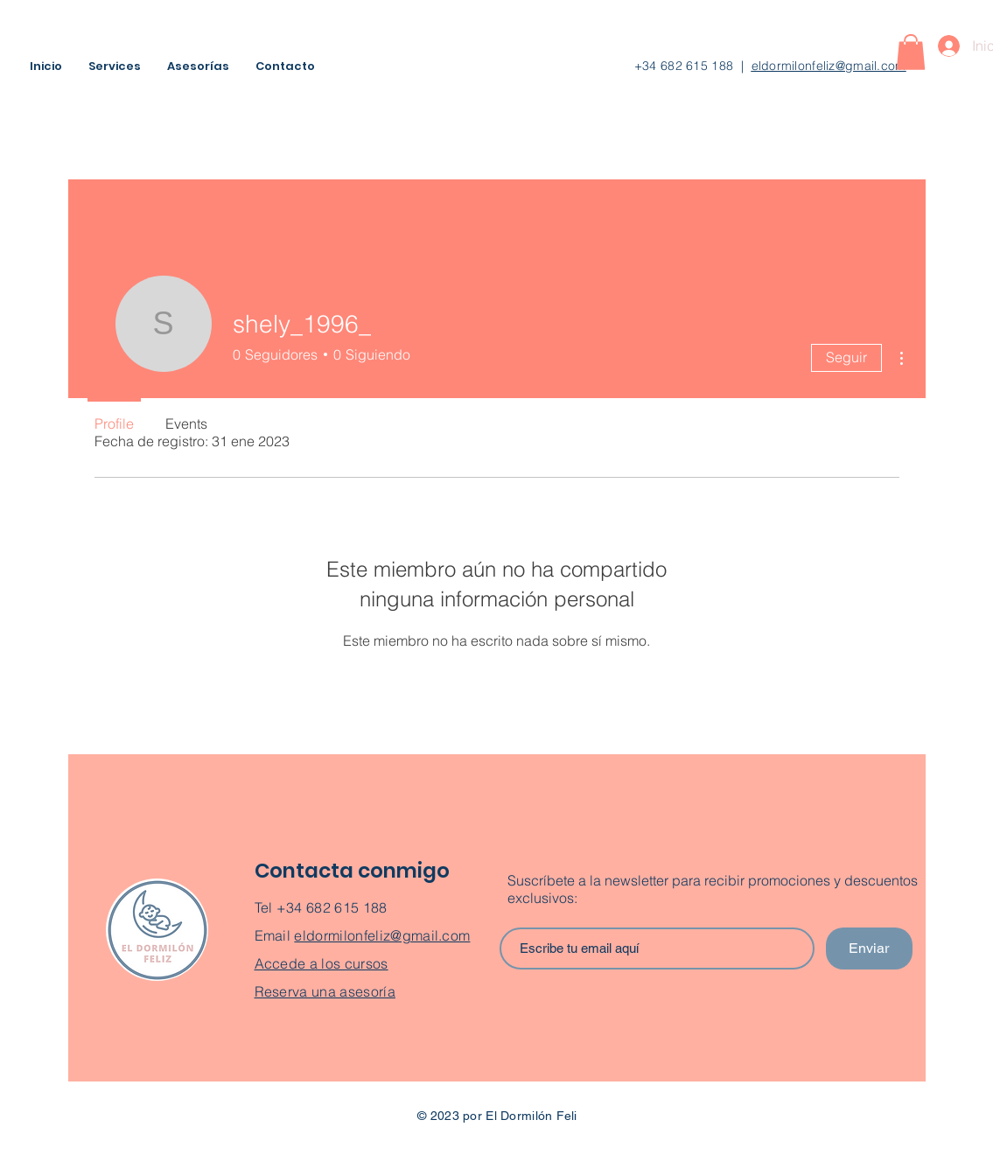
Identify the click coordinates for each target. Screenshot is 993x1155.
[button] (911, 52)
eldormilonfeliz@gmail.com (829, 66)
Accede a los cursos (321, 963)
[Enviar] (869, 949)
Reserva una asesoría (325, 991)
